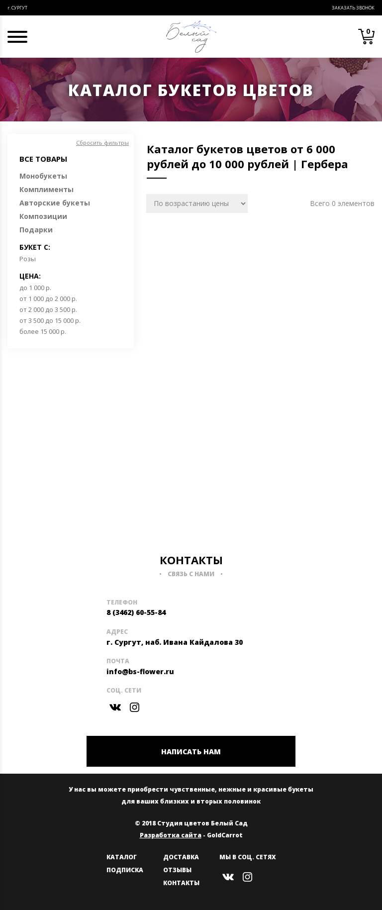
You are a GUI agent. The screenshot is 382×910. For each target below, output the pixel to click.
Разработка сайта (170, 835)
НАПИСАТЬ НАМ (191, 751)
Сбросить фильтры (102, 142)
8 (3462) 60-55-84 (136, 612)
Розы (27, 258)
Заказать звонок (353, 7)
